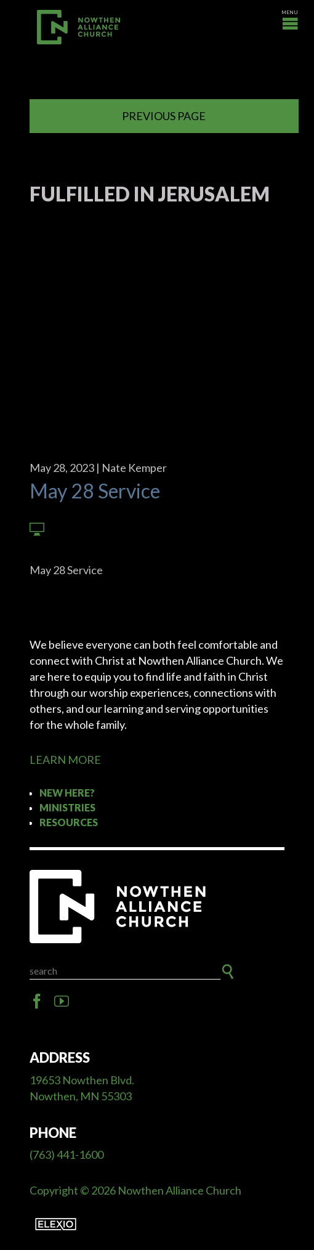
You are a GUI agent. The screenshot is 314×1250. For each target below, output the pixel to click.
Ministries (67, 807)
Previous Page (164, 116)
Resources (68, 822)
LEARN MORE (65, 759)
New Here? (67, 792)
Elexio (56, 1224)
